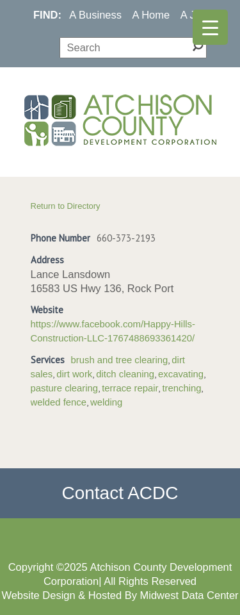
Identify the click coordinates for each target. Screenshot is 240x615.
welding (106, 402)
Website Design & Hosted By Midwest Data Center (119, 595)
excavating (181, 374)
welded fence (58, 402)
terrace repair (130, 388)
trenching (181, 388)
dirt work (74, 374)
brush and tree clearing (119, 360)
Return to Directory (65, 206)
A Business (95, 14)
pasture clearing (65, 388)
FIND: (47, 14)
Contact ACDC (119, 493)
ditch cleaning (125, 374)
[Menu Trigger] (210, 27)
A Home (151, 14)
